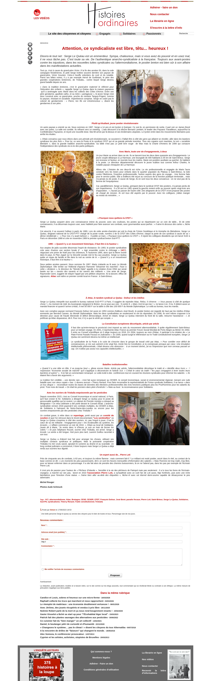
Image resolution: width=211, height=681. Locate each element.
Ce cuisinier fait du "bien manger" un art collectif (60, 614)
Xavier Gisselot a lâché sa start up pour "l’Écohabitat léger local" (67, 609)
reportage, (79, 415)
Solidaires (127, 33)
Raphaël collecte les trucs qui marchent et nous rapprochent (65, 598)
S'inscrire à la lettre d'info (166, 27)
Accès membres (90, 678)
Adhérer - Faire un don (101, 654)
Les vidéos (42, 18)
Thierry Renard (46, 500)
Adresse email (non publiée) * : (54, 531)
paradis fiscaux (120, 499)
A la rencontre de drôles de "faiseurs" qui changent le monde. (66, 622)
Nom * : (44, 524)
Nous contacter (159, 14)
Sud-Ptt (171, 499)
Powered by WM (120, 678)
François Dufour (99, 499)
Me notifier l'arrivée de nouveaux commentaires (64, 568)
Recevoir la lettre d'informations (154, 663)
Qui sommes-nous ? (101, 641)
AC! (123, 250)
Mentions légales (101, 647)
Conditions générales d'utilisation (101, 660)
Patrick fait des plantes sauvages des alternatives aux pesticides (67, 612)
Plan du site (102, 678)
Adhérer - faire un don (164, 7)
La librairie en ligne (162, 21)
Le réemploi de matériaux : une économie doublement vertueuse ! (67, 601)
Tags (110, 678)
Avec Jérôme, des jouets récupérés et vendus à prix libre (64, 604)
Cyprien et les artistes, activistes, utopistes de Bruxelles (63, 627)
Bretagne (71, 499)
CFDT (89, 499)
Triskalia (73, 500)
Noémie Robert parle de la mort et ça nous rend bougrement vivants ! (69, 606)
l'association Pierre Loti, (100, 472)
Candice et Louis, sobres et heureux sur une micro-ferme (64, 596)
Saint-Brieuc (141, 499)
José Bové (110, 499)
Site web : (45, 538)
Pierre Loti (131, 499)
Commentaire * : (48, 545)
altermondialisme (55, 499)
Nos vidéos (148, 649)
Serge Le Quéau (153, 499)
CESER (84, 499)
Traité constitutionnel (60, 500)
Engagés (103, 33)
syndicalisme (180, 499)
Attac (53, 276)
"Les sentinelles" (103, 418)
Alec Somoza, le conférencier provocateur (57, 625)
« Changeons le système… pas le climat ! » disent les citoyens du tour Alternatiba (74, 620)
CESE (78, 499)
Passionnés (152, 33)
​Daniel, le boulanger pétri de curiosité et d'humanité (61, 617)
